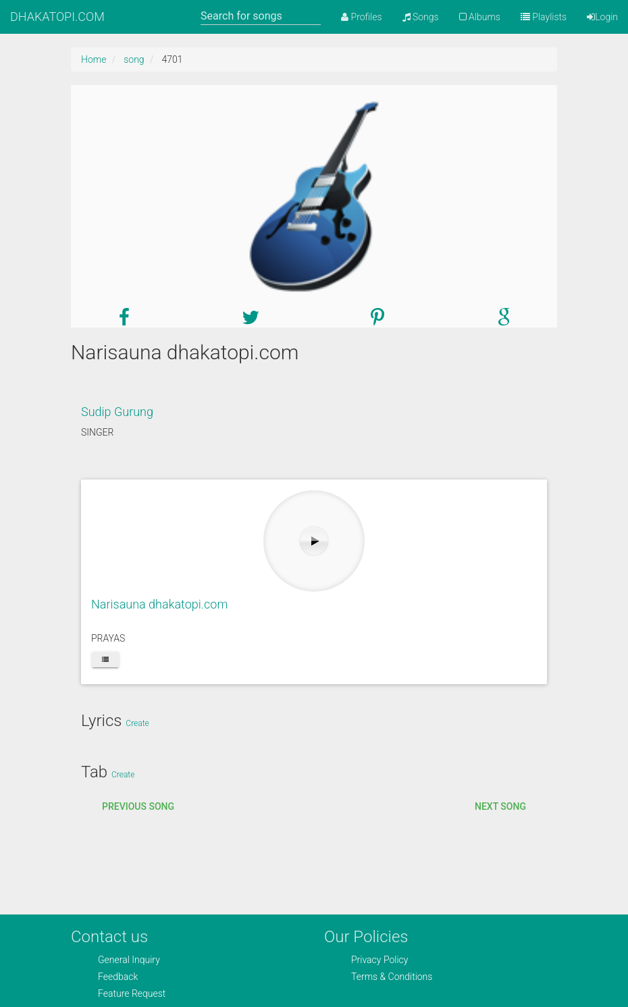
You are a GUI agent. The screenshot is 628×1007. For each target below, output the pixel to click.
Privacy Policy (379, 959)
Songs (420, 16)
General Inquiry (129, 959)
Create (137, 723)
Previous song (138, 806)
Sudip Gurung (117, 412)
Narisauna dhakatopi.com (159, 604)
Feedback (118, 976)
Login (602, 16)
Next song (500, 806)
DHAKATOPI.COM (57, 16)
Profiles (361, 16)
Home (93, 59)
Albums (479, 16)
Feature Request (131, 993)
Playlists (544, 16)
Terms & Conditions (391, 976)
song (134, 59)
